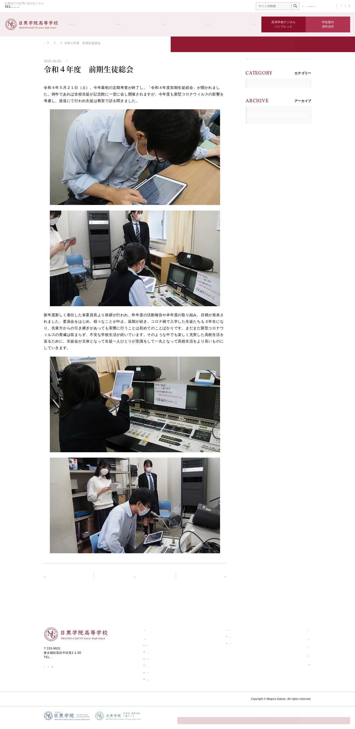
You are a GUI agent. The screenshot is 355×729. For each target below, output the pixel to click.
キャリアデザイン (262, 128)
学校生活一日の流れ (160, 662)
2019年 (254, 249)
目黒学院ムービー (286, 659)
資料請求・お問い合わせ (291, 667)
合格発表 (218, 647)
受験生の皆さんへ (130, 24)
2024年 (254, 192)
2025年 (254, 181)
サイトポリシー (54, 702)
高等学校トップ (54, 43)
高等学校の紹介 (83, 24)
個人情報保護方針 (129, 702)
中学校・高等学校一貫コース (294, 6)
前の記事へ (59, 578)
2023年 (254, 204)
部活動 (170, 24)
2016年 (254, 284)
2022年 (254, 215)
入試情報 (255, 105)
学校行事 (152, 676)
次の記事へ (211, 578)
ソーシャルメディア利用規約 (91, 702)
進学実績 (152, 649)
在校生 (254, 139)
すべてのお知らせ (262, 64)
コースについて (157, 669)
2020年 (254, 238)
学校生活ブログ (207, 24)
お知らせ (246, 24)
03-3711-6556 (29, 7)
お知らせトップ (137, 578)
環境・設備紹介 (157, 683)
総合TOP (264, 6)
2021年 (254, 227)
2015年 (254, 295)
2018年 (254, 261)
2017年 (254, 272)
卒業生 (254, 151)
